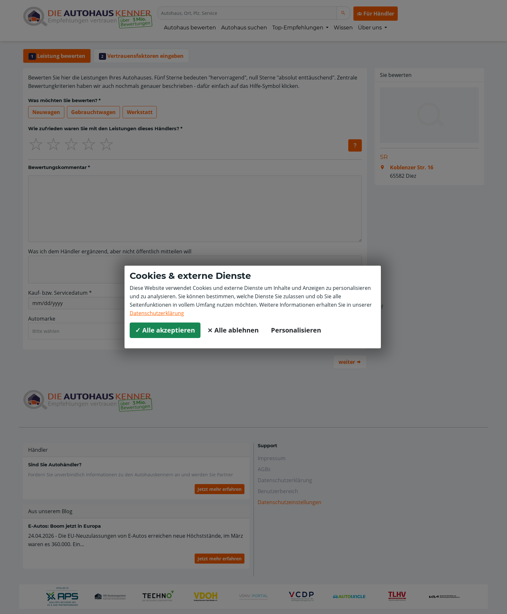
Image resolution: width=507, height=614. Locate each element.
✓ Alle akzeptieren (165, 330)
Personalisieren (296, 330)
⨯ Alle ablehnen (233, 330)
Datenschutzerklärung (157, 313)
